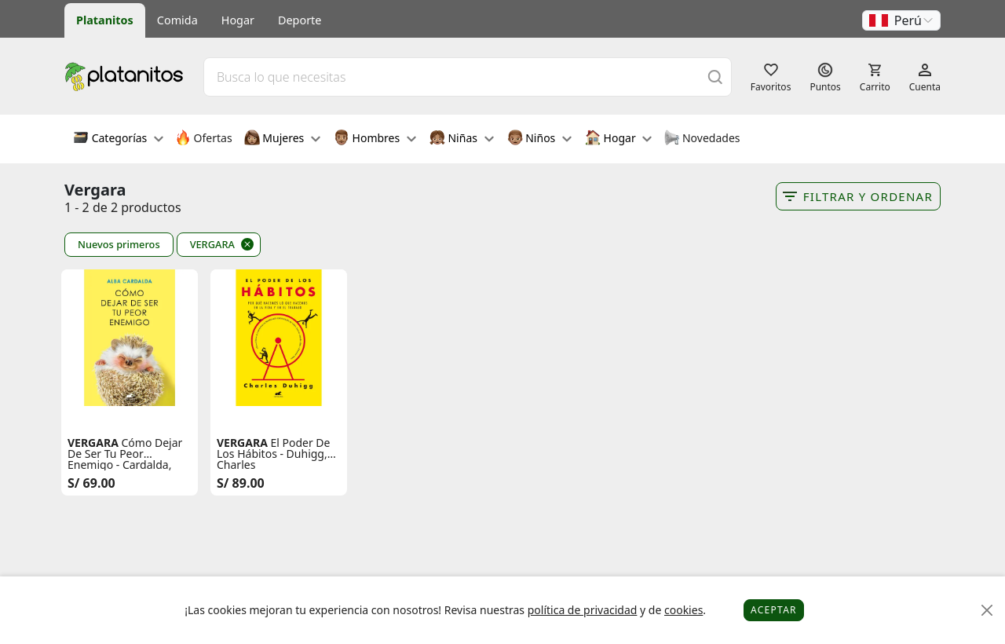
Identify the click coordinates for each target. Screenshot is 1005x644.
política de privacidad (583, 609)
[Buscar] (715, 76)
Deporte (299, 20)
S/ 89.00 (241, 483)
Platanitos (104, 20)
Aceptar (774, 610)
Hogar (237, 20)
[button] (901, 20)
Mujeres (282, 139)
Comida (177, 20)
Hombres (375, 139)
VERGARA (212, 244)
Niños (539, 139)
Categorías (118, 139)
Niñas (461, 139)
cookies (683, 609)
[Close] (987, 610)
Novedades (701, 139)
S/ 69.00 (91, 483)
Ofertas (203, 139)
